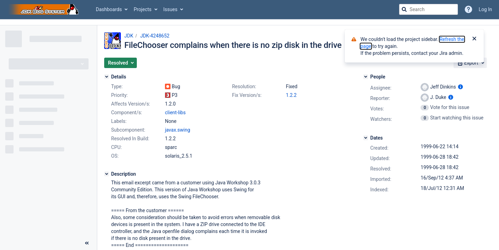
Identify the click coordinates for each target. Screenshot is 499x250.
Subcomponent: (128, 130)
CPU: (116, 147)
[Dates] (365, 137)
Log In (485, 9)
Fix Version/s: (246, 95)
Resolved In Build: (130, 138)
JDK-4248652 (154, 36)
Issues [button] (170, 9)
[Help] (468, 9)
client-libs (175, 112)
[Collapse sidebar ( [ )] (86, 243)
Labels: (118, 121)
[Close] (474, 39)
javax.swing (177, 130)
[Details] (106, 76)
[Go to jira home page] (44, 9)
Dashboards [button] (109, 9)
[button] (120, 63)
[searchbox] (428, 9)
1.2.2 (291, 95)
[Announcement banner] (249, 22)
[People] (365, 76)
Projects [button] (142, 9)
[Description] (106, 174)
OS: (114, 156)
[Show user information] (460, 87)
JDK (128, 36)
